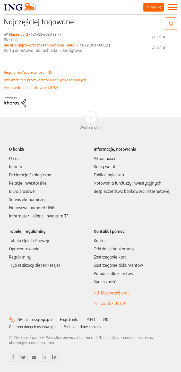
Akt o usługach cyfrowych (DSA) (32, 87)
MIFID (91, 319)
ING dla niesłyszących (34, 319)
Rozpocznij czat (115, 292)
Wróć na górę (91, 127)
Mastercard (36, 34)
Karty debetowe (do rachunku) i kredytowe (43, 50)
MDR (106, 319)
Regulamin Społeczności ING (28, 72)
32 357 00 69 (113, 303)
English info (69, 319)
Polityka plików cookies (82, 327)
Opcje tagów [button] (171, 23)
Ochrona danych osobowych (32, 327)
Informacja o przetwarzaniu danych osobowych (45, 80)
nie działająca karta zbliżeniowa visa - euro (57, 45)
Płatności (12, 39)
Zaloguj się (153, 7)
